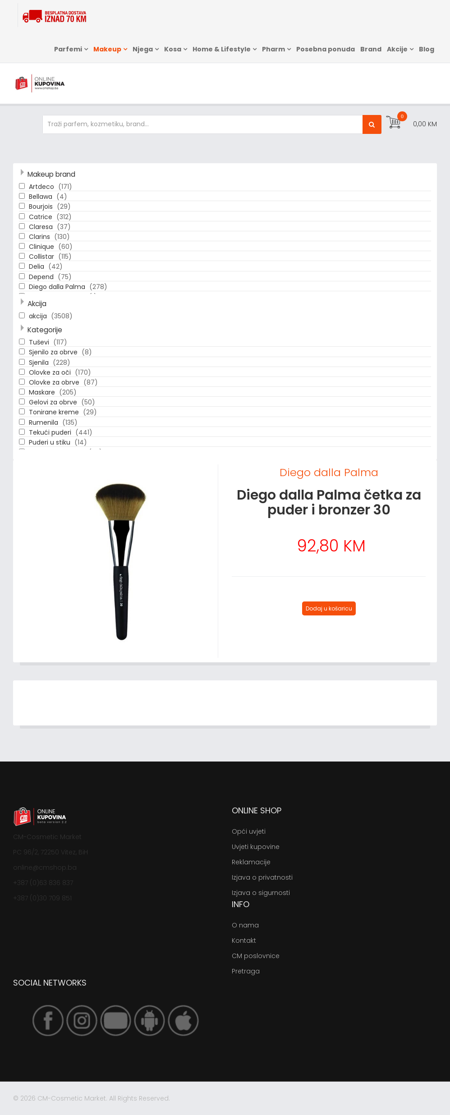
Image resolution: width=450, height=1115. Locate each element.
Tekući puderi (51, 432)
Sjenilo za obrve (54, 352)
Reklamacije (251, 862)
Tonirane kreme (55, 412)
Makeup (107, 49)
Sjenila (40, 362)
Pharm (273, 49)
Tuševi (40, 342)
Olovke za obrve (55, 382)
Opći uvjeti (249, 831)
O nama (245, 925)
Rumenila (44, 422)
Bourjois (42, 206)
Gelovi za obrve (54, 402)
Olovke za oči (51, 372)
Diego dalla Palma (58, 286)
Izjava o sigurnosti (261, 892)
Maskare (43, 392)
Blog (426, 49)
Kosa (172, 49)
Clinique (42, 246)
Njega (143, 49)
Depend (42, 276)
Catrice (41, 216)
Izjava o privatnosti (262, 877)
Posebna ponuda (325, 49)
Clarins (40, 236)
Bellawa (41, 196)
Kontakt (244, 940)
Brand (370, 49)
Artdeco (42, 186)
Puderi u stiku (50, 442)
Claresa (42, 226)
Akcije (397, 49)
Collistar (42, 256)
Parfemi (68, 49)
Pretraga (246, 971)
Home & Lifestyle (222, 49)
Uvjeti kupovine (256, 846)
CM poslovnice (256, 955)
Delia (37, 266)
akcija (39, 316)
